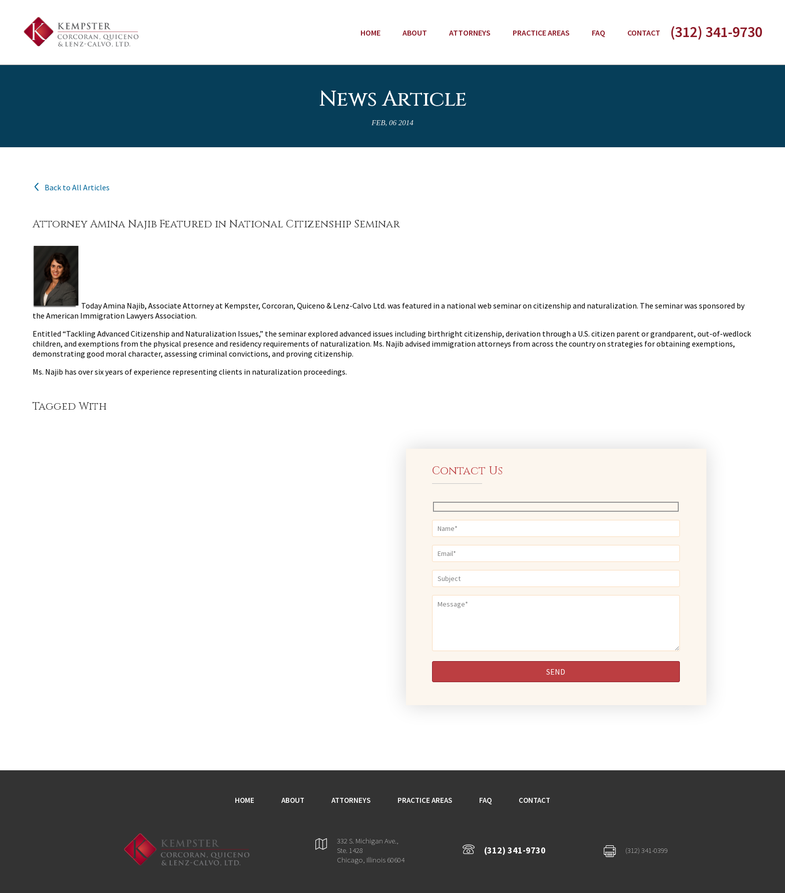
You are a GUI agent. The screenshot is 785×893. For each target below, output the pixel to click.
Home (370, 33)
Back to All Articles (71, 187)
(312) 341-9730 (716, 31)
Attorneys (470, 33)
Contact (643, 33)
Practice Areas (541, 33)
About (415, 33)
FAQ (598, 33)
